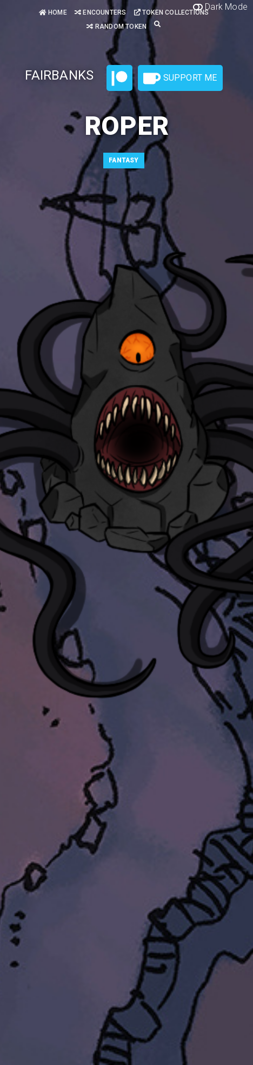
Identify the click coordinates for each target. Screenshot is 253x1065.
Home (53, 12)
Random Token (116, 26)
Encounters (100, 12)
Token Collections (171, 12)
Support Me (180, 78)
